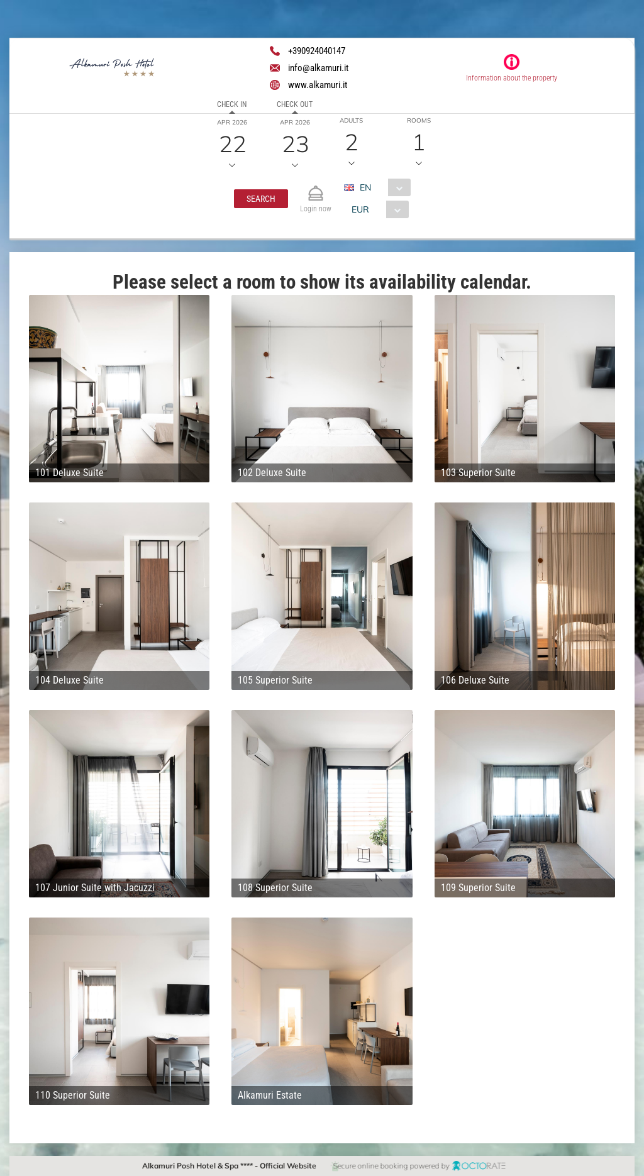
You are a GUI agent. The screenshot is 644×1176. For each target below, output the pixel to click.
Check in (232, 104)
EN (365, 187)
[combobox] (382, 187)
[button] (261, 198)
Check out (295, 104)
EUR (360, 209)
